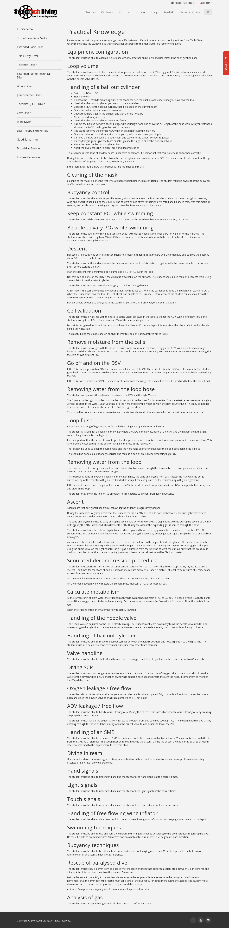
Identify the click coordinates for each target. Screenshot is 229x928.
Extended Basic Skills (30, 47)
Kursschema (25, 29)
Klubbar (125, 12)
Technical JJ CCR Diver (31, 104)
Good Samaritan (27, 139)
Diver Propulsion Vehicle (32, 130)
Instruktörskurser (28, 157)
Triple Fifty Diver (27, 56)
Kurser (140, 12)
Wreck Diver (25, 86)
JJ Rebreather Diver (29, 95)
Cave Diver (24, 113)
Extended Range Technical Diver (33, 75)
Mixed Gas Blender (29, 148)
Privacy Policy (190, 12)
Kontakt (169, 12)
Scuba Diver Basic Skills (32, 38)
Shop (154, 12)
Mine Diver (24, 122)
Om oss (90, 12)
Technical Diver (27, 65)
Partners (107, 12)
